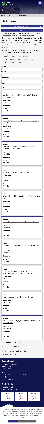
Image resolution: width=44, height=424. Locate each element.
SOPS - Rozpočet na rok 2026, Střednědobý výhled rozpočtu (21, 122)
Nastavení (32, 421)
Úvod (3, 15)
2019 (5, 59)
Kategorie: (5, 56)
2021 (19, 59)
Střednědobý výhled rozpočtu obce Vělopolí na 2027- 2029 (22, 197)
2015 (13, 56)
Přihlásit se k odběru (28, 26)
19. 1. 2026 (6, 102)
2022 (26, 59)
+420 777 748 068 (21, 375)
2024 (5, 62)
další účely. (40, 411)
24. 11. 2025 (7, 302)
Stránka (8, 343)
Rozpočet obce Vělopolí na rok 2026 (16, 172)
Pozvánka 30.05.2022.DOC (10, 355)
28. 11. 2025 (7, 279)
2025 (12, 62)
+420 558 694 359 (7, 375)
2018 (33, 56)
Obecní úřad (11, 15)
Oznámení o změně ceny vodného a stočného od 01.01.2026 (20, 247)
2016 (19, 56)
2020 (12, 59)
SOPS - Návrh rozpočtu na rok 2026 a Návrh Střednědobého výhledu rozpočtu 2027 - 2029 (19, 272)
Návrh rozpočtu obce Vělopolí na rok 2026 (18, 297)
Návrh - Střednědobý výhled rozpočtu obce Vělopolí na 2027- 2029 (21, 322)
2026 (19, 62)
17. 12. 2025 (7, 128)
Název (3, 66)
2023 (33, 59)
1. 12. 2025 (6, 227)
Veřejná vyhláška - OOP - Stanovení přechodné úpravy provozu (20, 96)
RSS (31, 30)
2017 (26, 56)
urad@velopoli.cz (7, 379)
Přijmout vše (13, 421)
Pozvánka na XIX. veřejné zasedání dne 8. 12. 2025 (21, 222)
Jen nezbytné (23, 421)
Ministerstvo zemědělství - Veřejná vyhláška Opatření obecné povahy (19, 148)
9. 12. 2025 (6, 178)
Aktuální (6, 111)
